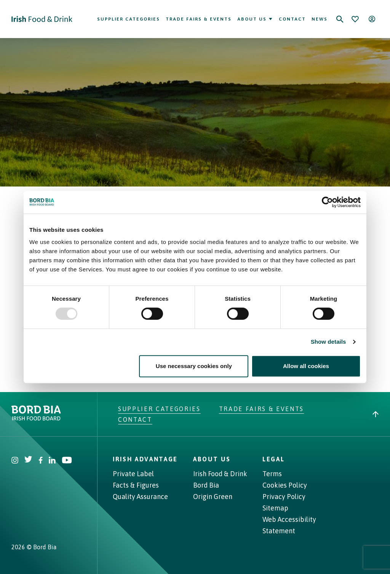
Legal (273, 459)
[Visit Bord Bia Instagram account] (14, 461)
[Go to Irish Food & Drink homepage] (41, 19)
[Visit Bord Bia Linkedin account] (52, 461)
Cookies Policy (284, 485)
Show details (328, 341)
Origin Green (212, 497)
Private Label (133, 474)
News (320, 19)
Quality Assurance (140, 497)
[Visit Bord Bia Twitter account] (28, 461)
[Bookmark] (355, 19)
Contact (292, 19)
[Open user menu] (372, 19)
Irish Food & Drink (220, 474)
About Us (255, 19)
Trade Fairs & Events (199, 19)
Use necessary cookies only (194, 366)
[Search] (340, 19)
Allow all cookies (306, 366)
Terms (272, 474)
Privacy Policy (283, 497)
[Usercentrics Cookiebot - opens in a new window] (327, 202)
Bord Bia (206, 485)
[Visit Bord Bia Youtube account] (67, 461)
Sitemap (275, 508)
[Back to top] (375, 414)
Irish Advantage (145, 459)
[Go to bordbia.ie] (64, 413)
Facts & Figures (136, 485)
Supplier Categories (128, 19)
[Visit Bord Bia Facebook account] (40, 461)
